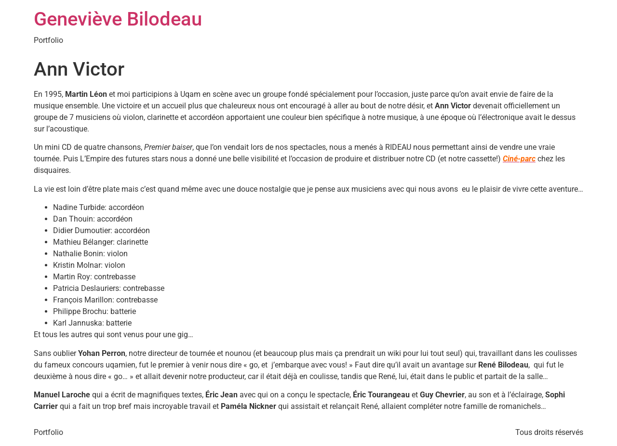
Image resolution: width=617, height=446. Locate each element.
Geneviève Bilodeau (118, 19)
